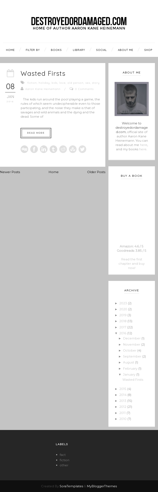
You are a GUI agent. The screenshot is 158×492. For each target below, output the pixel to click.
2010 (123, 419)
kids (54, 82)
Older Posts (96, 172)
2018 (123, 321)
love (62, 82)
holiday (44, 82)
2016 (123, 333)
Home (54, 172)
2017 (123, 327)
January (129, 374)
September (132, 356)
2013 (123, 401)
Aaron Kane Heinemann (42, 89)
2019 (123, 315)
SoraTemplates (71, 486)
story (96, 82)
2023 (123, 303)
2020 (123, 309)
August (129, 362)
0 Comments (84, 89)
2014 (123, 395)
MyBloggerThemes (102, 486)
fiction (32, 82)
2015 (123, 389)
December (132, 338)
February (130, 368)
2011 (123, 413)
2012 (123, 407)
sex (87, 82)
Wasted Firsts (43, 73)
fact (63, 455)
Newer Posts (10, 172)
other (64, 465)
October (130, 350)
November (132, 344)
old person (75, 82)
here (143, 145)
